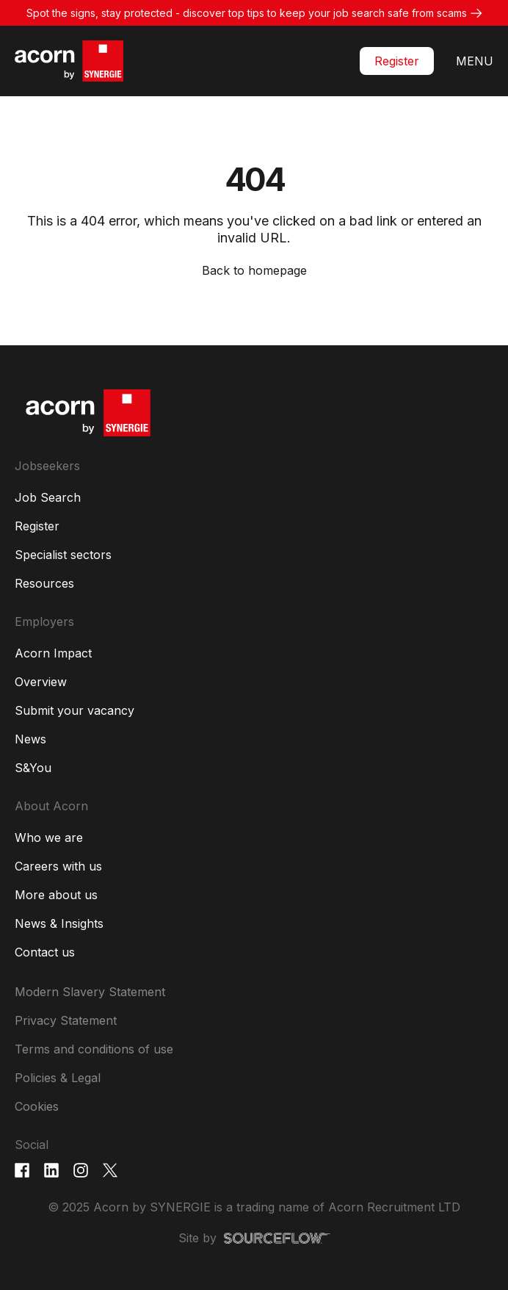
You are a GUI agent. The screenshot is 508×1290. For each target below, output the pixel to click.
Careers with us (58, 866)
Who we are (49, 837)
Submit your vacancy (74, 710)
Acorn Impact (53, 653)
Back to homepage (254, 270)
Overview (41, 681)
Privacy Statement (66, 1020)
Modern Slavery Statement (90, 991)
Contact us (45, 952)
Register (396, 61)
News (30, 739)
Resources (44, 583)
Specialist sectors (63, 554)
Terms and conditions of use (94, 1049)
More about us (56, 894)
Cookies (37, 1106)
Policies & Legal (58, 1077)
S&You (33, 767)
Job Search (48, 497)
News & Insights (59, 923)
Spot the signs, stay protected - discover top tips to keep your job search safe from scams (246, 13)
